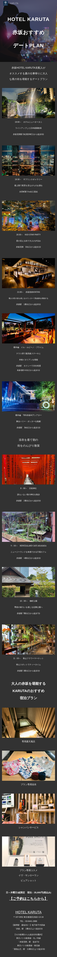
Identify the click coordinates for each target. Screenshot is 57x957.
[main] (28, 31)
